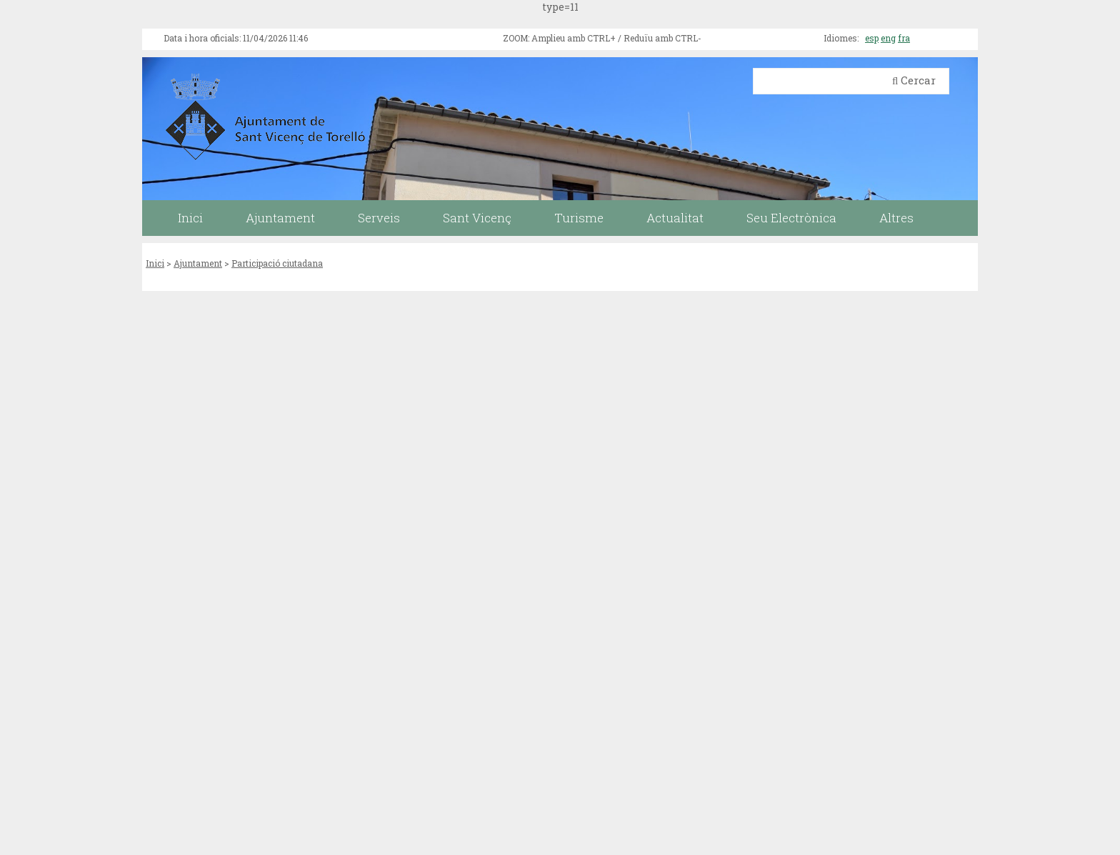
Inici (155, 263)
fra (904, 38)
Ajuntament (198, 263)
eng (888, 38)
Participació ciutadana (277, 263)
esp (872, 38)
